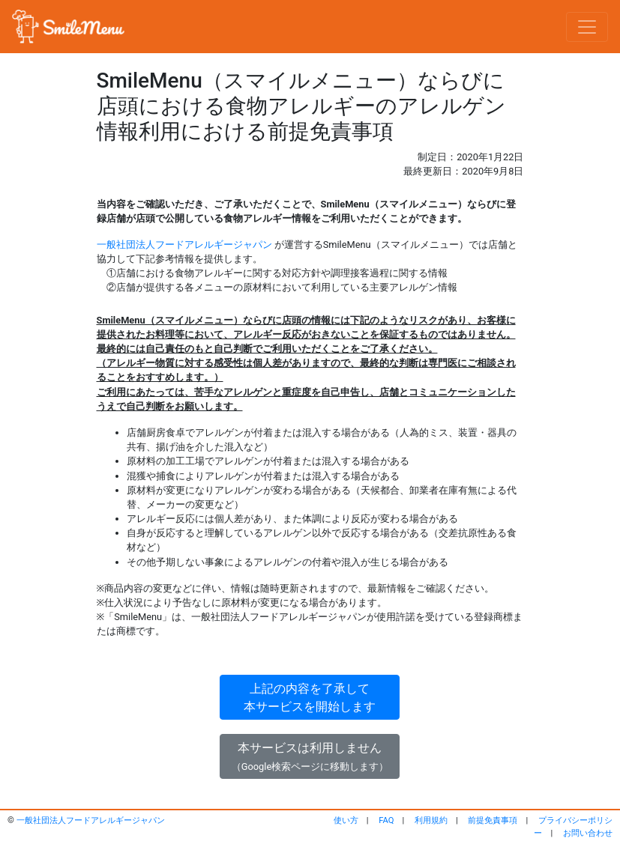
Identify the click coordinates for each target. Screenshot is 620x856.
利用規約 (431, 820)
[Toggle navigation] (587, 27)
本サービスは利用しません (310, 756)
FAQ (386, 820)
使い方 (346, 820)
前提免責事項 (492, 820)
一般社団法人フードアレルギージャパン (184, 244)
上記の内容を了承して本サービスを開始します (310, 698)
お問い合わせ (588, 833)
